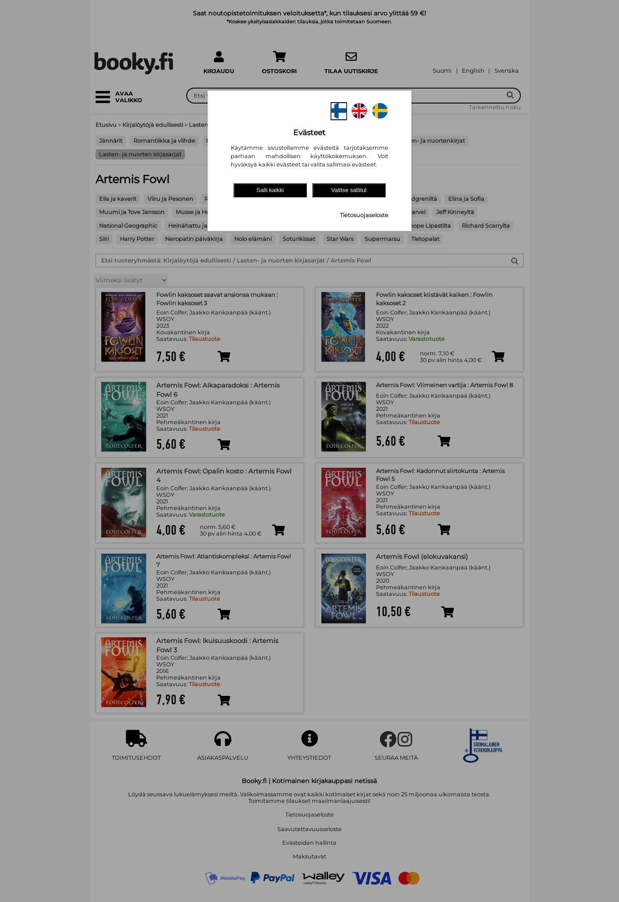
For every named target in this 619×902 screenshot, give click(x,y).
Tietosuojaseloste (364, 215)
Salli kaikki (270, 190)
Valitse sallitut (349, 190)
